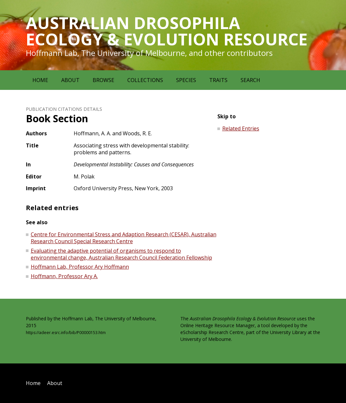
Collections (145, 80)
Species (186, 80)
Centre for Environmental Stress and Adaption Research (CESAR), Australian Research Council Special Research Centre (123, 238)
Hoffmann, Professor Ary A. (64, 276)
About (70, 80)
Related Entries (240, 128)
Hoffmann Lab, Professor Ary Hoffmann (80, 266)
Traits (218, 80)
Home (40, 80)
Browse (103, 80)
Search (250, 80)
